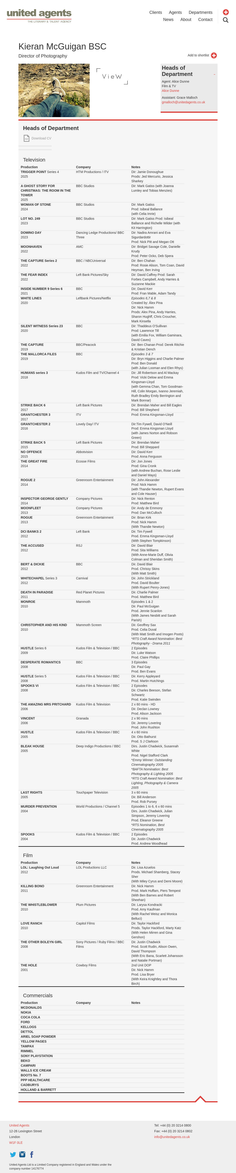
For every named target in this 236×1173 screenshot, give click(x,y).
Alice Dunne (170, 90)
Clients (155, 12)
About (185, 19)
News (168, 19)
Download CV (41, 138)
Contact (205, 19)
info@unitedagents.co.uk (172, 1137)
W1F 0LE (16, 1142)
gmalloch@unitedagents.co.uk (183, 102)
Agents (175, 12)
